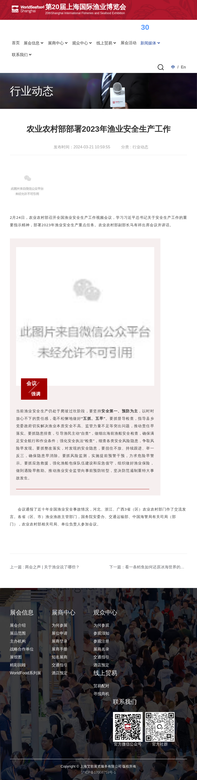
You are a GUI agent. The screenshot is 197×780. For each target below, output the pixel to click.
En (183, 67)
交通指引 (59, 665)
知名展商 (59, 657)
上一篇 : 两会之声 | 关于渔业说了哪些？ (45, 567)
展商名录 (101, 649)
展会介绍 (18, 625)
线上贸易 (106, 43)
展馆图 (16, 657)
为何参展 (59, 625)
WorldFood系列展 (25, 673)
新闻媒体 (150, 43)
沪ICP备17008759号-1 (98, 772)
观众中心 (82, 43)
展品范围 (18, 633)
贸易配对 (101, 686)
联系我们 (22, 55)
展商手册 (59, 649)
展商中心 (58, 43)
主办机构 (18, 641)
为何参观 (101, 625)
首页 (16, 43)
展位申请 (59, 633)
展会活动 (128, 43)
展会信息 (34, 43)
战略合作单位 (22, 649)
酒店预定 (59, 673)
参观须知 (101, 633)
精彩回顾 (18, 665)
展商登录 (59, 641)
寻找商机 (101, 694)
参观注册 (101, 641)
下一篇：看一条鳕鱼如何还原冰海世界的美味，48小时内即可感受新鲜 (148, 567)
